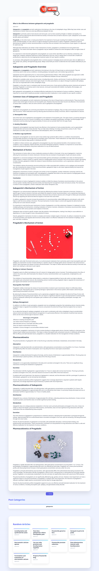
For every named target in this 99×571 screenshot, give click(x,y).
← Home (49, 494)
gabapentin (49, 506)
